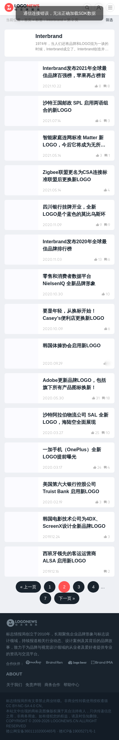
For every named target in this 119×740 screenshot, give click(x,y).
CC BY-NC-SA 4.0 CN (23, 706)
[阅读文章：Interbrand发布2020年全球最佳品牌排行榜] (59, 250)
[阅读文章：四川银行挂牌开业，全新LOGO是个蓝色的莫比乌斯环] (59, 215)
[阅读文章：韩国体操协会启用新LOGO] (59, 354)
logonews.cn (64, 721)
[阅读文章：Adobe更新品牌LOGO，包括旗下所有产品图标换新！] (59, 388)
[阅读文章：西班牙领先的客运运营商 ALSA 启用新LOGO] (59, 561)
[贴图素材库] (37, 663)
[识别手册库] (102, 663)
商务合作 (52, 684)
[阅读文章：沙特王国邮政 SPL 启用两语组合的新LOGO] (59, 111)
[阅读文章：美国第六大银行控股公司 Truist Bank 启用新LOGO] (59, 492)
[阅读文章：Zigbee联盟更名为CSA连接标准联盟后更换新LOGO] (59, 180)
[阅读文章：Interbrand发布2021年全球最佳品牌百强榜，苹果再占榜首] (59, 76)
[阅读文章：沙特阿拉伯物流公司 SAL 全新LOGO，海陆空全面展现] (59, 423)
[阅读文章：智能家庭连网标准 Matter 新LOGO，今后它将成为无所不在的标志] (59, 146)
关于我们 (14, 684)
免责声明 (33, 684)
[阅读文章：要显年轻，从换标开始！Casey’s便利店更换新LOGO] (59, 319)
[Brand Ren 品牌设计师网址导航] (58, 663)
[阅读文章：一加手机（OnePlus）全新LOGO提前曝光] (59, 457)
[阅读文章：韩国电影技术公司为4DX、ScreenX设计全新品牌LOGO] (59, 527)
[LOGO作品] (80, 663)
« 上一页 (28, 586)
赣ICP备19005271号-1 (77, 731)
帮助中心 (71, 684)
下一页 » (67, 598)
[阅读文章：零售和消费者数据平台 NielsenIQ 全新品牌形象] (59, 284)
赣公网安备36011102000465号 (31, 731)
